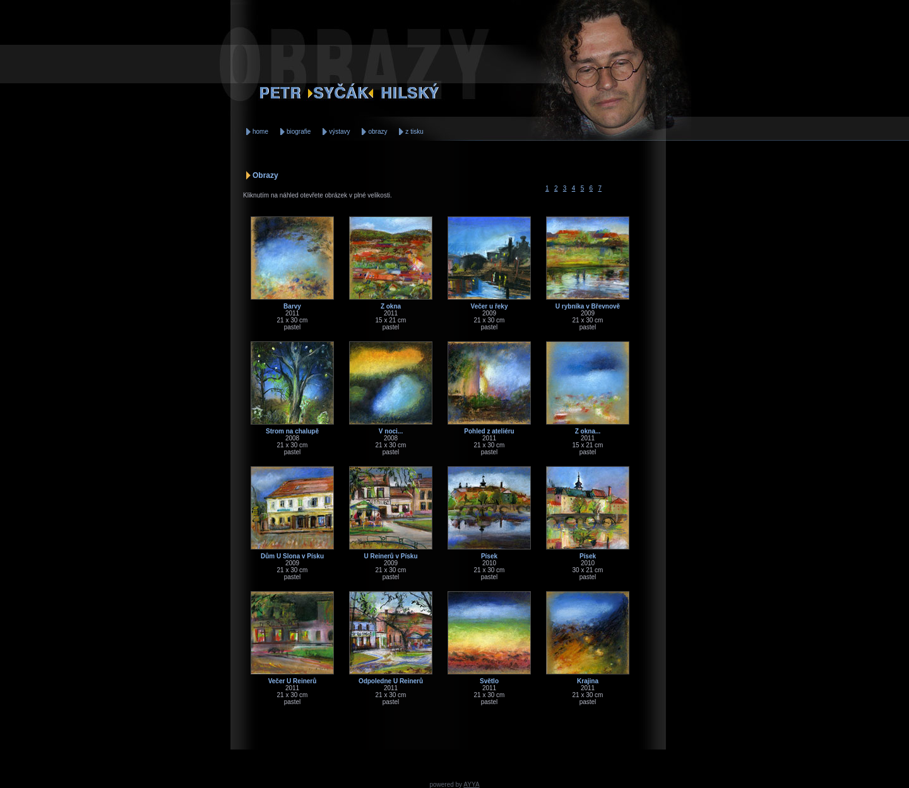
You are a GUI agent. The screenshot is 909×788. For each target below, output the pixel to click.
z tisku (414, 131)
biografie (299, 131)
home (260, 131)
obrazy (377, 131)
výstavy (339, 131)
